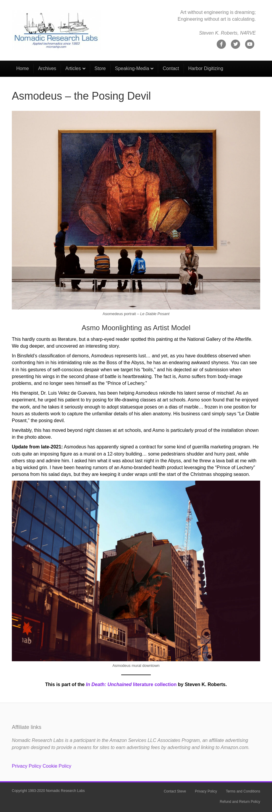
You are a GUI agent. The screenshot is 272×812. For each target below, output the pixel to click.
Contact (171, 68)
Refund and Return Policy (240, 802)
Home (22, 68)
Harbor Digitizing (205, 68)
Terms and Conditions (243, 791)
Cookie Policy (57, 766)
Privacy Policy (26, 766)
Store (100, 68)
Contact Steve (175, 791)
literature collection (131, 684)
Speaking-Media (132, 68)
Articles (73, 68)
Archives (47, 68)
